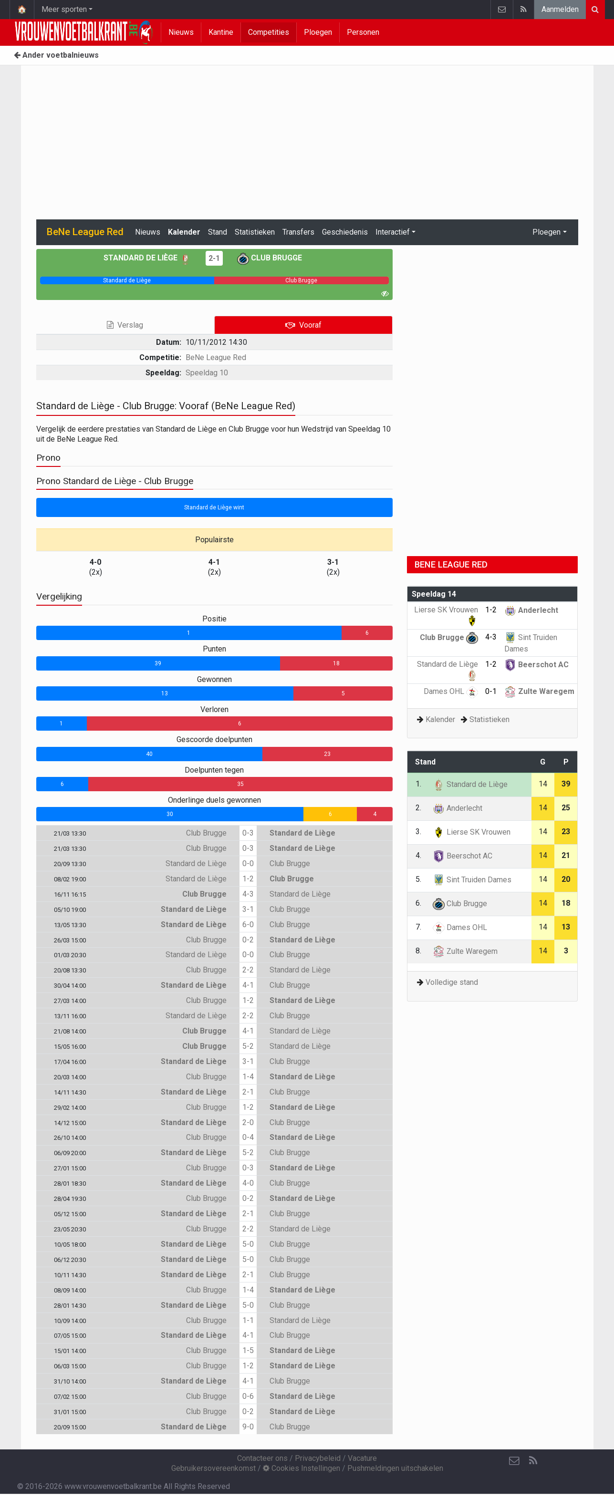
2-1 (214, 258)
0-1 (491, 691)
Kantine (220, 32)
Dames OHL (451, 691)
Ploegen (318, 32)
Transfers (298, 232)
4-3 (248, 894)
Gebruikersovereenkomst (213, 1468)
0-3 (248, 832)
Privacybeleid (318, 1458)
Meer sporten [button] (64, 9)
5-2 (248, 1046)
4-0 (248, 1183)
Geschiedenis (345, 232)
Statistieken (255, 232)
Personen (363, 32)
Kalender (184, 232)
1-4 (248, 1076)
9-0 (248, 1426)
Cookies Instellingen (301, 1468)
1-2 (248, 878)
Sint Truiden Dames (472, 879)
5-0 (248, 1244)
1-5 (248, 1350)
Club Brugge (269, 257)
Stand (217, 232)
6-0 (248, 924)
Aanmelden (560, 9)
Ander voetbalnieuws (56, 55)
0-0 (248, 863)
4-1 (248, 985)
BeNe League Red (216, 357)
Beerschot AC (536, 664)
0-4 (248, 1137)
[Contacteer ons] (514, 1460)
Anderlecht (531, 610)
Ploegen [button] (546, 232)
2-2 (248, 969)
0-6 (248, 1396)
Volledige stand (452, 982)
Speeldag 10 (207, 372)
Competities (268, 32)
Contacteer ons (262, 1458)
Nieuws (181, 32)
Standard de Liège (147, 257)
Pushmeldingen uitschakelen (395, 1468)
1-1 (248, 1320)
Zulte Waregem (539, 691)
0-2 (248, 939)
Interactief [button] (392, 232)
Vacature (362, 1458)
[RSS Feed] (533, 1460)
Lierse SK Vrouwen (471, 832)
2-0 (248, 1122)
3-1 (248, 909)
